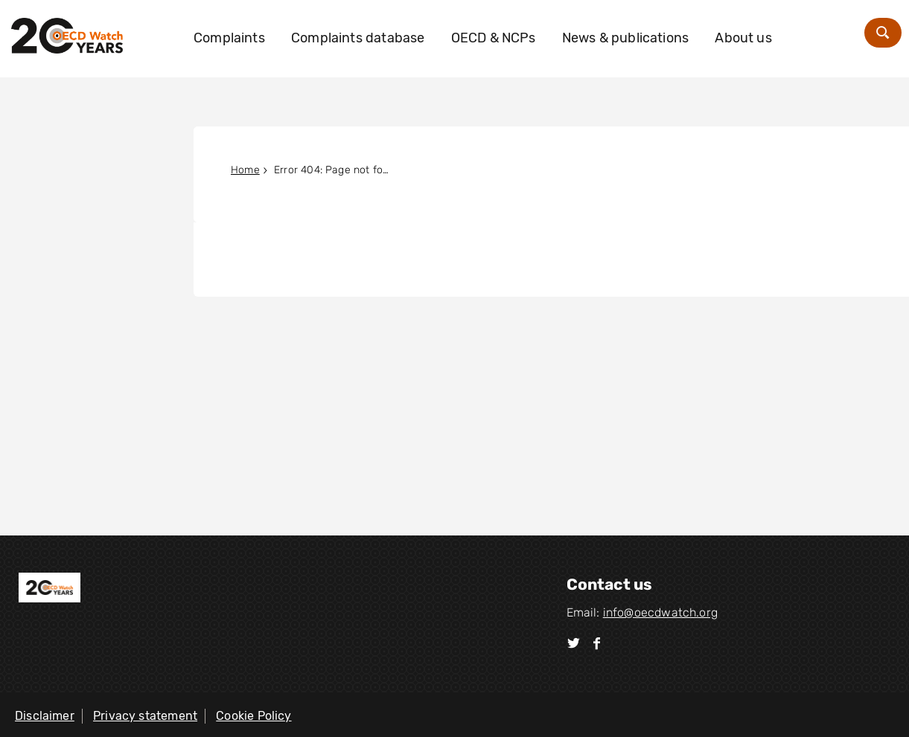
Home (245, 170)
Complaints (229, 38)
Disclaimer (44, 716)
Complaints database (357, 38)
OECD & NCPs (493, 38)
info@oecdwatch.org (660, 612)
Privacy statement (145, 716)
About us (743, 38)
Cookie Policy (253, 716)
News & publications (625, 38)
